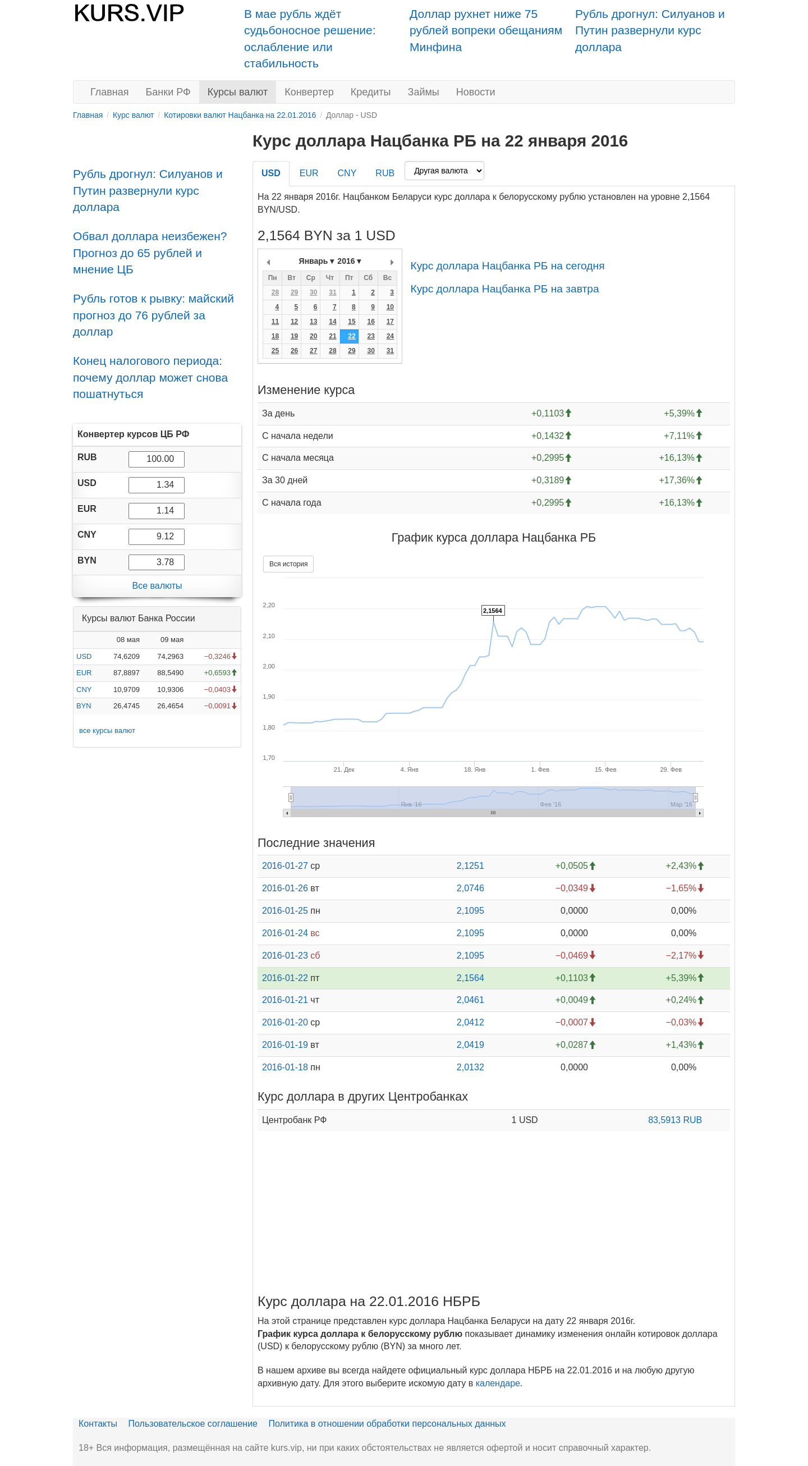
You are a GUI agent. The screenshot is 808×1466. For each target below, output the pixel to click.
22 (351, 336)
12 (294, 322)
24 (390, 336)
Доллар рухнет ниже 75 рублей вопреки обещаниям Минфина (486, 30)
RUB (384, 173)
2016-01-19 (285, 1045)
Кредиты (371, 92)
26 (294, 351)
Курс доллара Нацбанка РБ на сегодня (507, 266)
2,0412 (470, 1022)
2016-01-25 (285, 910)
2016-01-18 (285, 1067)
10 (390, 307)
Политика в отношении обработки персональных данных (387, 1423)
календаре (498, 1383)
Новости (475, 92)
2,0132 (470, 1067)
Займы (423, 92)
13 (313, 322)
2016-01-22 (285, 978)
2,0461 (470, 1000)
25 (275, 351)
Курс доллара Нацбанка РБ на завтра (504, 289)
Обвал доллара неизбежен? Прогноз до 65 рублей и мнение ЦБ (150, 253)
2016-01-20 (285, 1022)
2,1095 (470, 910)
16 (370, 322)
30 (313, 292)
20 (313, 336)
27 (313, 351)
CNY (83, 689)
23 (370, 336)
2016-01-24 (285, 933)
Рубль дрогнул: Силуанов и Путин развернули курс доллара (650, 30)
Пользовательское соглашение (193, 1423)
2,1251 (470, 866)
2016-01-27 (285, 866)
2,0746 (470, 888)
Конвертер (309, 92)
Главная (109, 92)
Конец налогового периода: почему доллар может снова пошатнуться (150, 377)
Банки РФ (168, 92)
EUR (83, 672)
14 (332, 322)
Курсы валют (238, 92)
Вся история (288, 564)
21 (332, 336)
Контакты (98, 1423)
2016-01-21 (285, 1000)
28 (275, 292)
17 (390, 322)
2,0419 (470, 1045)
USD (83, 656)
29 (294, 292)
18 (275, 336)
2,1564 (470, 978)
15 (351, 322)
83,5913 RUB (675, 1120)
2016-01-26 (285, 888)
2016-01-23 (285, 955)
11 (275, 322)
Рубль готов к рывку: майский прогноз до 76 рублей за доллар (153, 315)
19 (294, 336)
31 (332, 292)
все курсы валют (107, 730)
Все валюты (157, 585)
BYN (83, 706)
